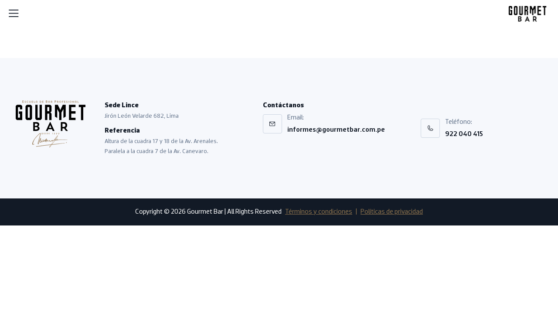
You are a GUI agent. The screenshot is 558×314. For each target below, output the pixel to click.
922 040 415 (464, 134)
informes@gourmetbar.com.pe (336, 129)
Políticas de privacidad (392, 211)
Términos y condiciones (318, 211)
